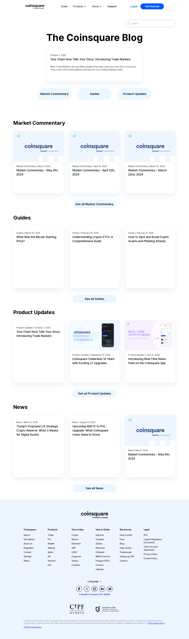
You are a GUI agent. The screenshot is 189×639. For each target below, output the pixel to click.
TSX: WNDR (104, 594)
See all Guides (94, 299)
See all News (94, 488)
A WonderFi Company (88, 594)
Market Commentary (54, 94)
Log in (134, 6)
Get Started (152, 6)
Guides (94, 94)
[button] (79, 6)
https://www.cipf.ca (156, 623)
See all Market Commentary (94, 204)
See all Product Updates (94, 393)
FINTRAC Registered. (33, 627)
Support (112, 6)
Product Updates (134, 94)
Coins (64, 6)
